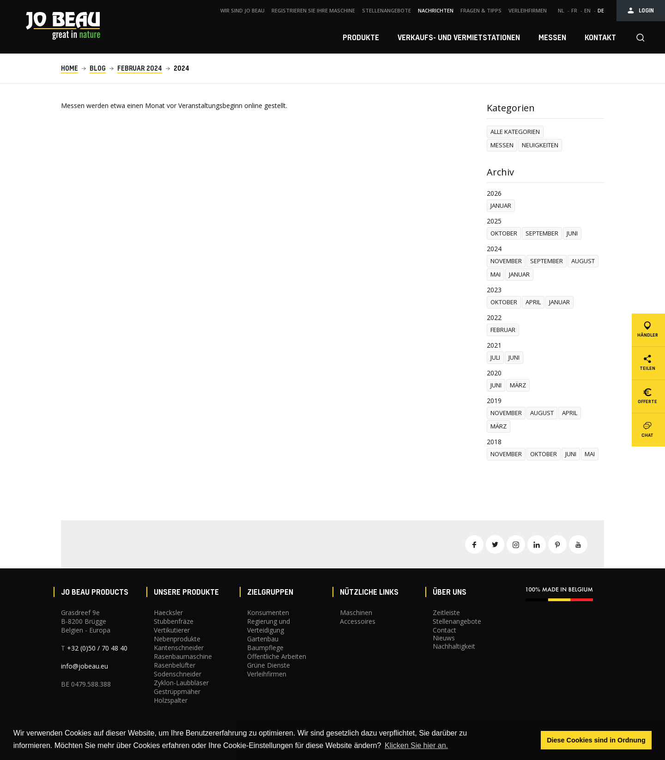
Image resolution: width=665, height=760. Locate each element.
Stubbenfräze (173, 621)
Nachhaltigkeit (454, 646)
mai (495, 274)
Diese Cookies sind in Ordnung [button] (596, 740)
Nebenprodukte (177, 638)
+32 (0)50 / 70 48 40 (97, 648)
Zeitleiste (446, 612)
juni (572, 233)
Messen (502, 145)
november (506, 261)
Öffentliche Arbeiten (276, 656)
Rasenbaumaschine (183, 656)
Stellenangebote (457, 621)
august (583, 261)
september (542, 233)
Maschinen (356, 612)
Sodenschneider (177, 674)
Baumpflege (265, 647)
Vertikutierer (172, 630)
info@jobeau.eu (84, 666)
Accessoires (357, 621)
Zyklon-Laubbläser (181, 682)
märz (518, 385)
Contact (444, 630)
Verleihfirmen (266, 674)
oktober (503, 233)
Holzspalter (170, 700)
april (533, 302)
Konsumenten (268, 612)
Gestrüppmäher (177, 691)
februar (502, 330)
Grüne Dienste (268, 665)
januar (500, 205)
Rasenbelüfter (174, 665)
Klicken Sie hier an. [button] (416, 745)
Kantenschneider (179, 647)
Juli (495, 357)
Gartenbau (262, 638)
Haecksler (168, 612)
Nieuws (444, 637)
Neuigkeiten (540, 145)
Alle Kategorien (515, 131)
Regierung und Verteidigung (268, 625)
